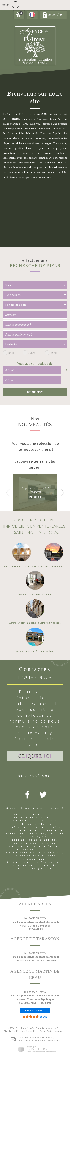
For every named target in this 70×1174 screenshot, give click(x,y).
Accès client (53, 15)
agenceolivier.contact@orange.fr (39, 922)
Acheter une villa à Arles (53, 566)
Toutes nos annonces (56, 1031)
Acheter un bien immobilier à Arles (21, 566)
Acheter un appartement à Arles (35, 594)
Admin (43, 1031)
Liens (35, 1031)
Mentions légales (24, 1031)
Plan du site (9, 1031)
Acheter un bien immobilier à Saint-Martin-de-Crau (35, 623)
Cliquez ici (35, 756)
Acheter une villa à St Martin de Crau (35, 651)
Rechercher (35, 391)
